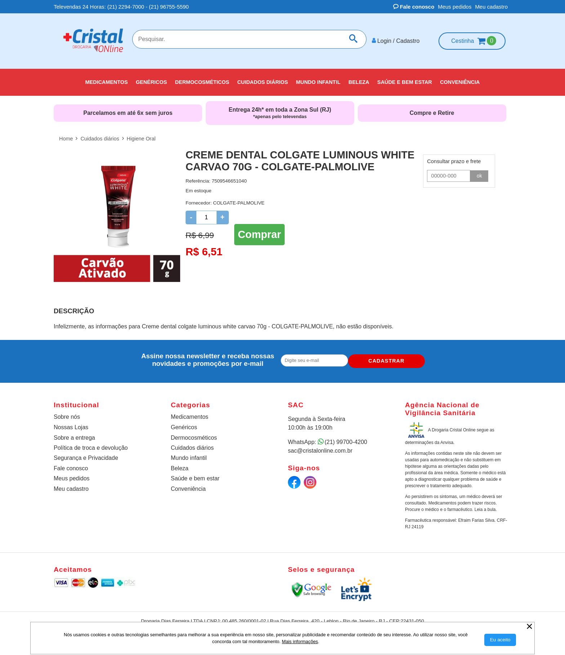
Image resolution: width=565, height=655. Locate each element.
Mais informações (300, 641)
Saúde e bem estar (195, 475)
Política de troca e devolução (91, 445)
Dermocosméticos (194, 435)
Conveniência (188, 486)
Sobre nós (67, 414)
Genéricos (184, 424)
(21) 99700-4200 (346, 439)
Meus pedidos (454, 7)
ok (479, 173)
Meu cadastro (491, 7)
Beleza (179, 465)
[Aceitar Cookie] (500, 640)
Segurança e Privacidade (86, 455)
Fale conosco (414, 7)
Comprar (259, 230)
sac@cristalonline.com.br (320, 448)
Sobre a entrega (74, 435)
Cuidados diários (192, 445)
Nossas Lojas (71, 424)
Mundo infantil (189, 455)
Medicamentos (189, 414)
